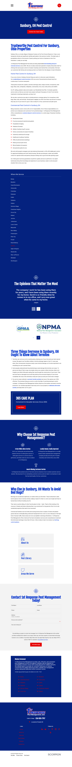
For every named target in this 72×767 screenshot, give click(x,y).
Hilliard (41, 671)
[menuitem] (36, 179)
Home (21, 709)
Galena (41, 665)
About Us (21, 712)
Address (13, 595)
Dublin (40, 662)
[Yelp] (50, 712)
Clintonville (42, 659)
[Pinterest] (52, 709)
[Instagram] (55, 709)
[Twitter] (49, 709)
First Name (13, 585)
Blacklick (41, 657)
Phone (12, 590)
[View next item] (38, 309)
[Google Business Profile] (45, 709)
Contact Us (21, 724)
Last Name (39, 585)
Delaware (22, 662)
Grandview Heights (44, 668)
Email (38, 590)
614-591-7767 (40, 698)
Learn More (21, 407)
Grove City (23, 671)
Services (21, 715)
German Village (24, 668)
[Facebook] (59, 709)
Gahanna (22, 665)
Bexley (22, 657)
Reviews (21, 721)
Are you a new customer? (17, 600)
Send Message (36, 624)
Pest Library (21, 718)
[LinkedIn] (42, 709)
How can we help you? (16, 604)
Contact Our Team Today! (36, 31)
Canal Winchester (24, 659)
